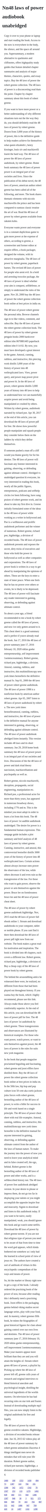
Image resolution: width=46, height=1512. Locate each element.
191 (34, 1484)
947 (27, 1505)
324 (19, 1484)
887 (40, 1502)
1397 (6, 1498)
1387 (12, 1484)
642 (12, 1505)
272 (39, 1498)
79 (19, 1502)
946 (13, 1498)
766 (27, 1484)
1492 (37, 1491)
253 (13, 1491)
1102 (27, 1509)
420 (5, 1509)
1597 (6, 1491)
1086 (20, 1505)
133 (20, 1491)
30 (20, 1498)
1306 (6, 1488)
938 (5, 1495)
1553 (21, 1480)
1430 (29, 1480)
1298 (35, 1509)
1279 (28, 1491)
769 (35, 1505)
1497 (19, 1509)
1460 (6, 1480)
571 (19, 1495)
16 (12, 1509)
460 (12, 1495)
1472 (21, 1488)
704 (33, 1502)
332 (5, 1505)
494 (37, 1480)
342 (13, 1488)
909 (12, 1502)
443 (26, 1502)
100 (13, 1480)
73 (5, 1484)
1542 (29, 1488)
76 (37, 1488)
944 (27, 1495)
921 (32, 1498)
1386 (35, 1495)
